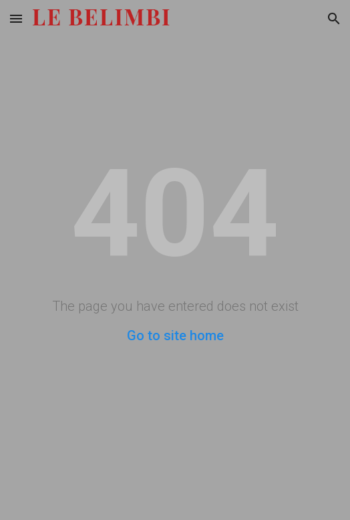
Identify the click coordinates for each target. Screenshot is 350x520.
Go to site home (175, 336)
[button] (16, 18)
